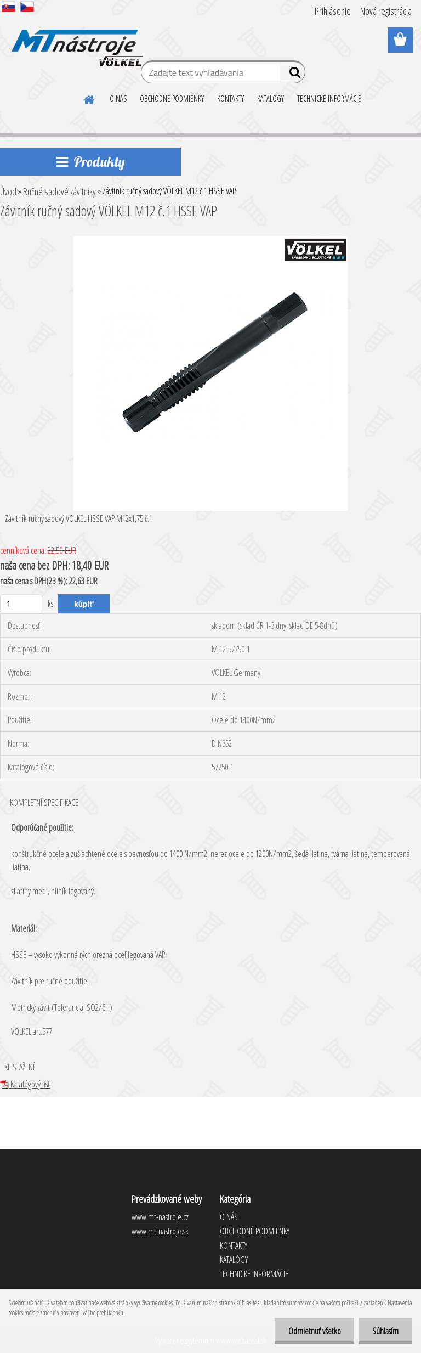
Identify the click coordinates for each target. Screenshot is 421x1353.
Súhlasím (385, 1331)
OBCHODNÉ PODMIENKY (172, 98)
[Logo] (75, 40)
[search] (292, 74)
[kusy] (21, 603)
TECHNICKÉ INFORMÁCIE (329, 98)
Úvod (8, 191)
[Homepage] (89, 98)
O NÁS (118, 98)
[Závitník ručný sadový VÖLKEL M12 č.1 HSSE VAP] (210, 241)
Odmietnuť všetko (314, 1331)
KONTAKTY (230, 98)
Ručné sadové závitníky (59, 191)
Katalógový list (25, 1084)
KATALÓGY (270, 98)
